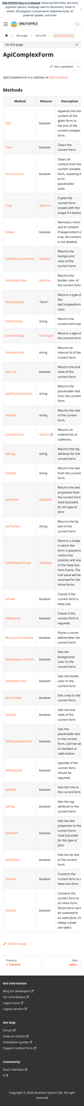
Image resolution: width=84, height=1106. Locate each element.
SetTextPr (12, 833)
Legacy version (15, 1009)
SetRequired (13, 770)
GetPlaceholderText (18, 394)
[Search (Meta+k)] (77, 24)
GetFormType (14, 336)
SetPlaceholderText (18, 741)
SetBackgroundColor (19, 659)
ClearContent (14, 174)
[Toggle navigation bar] (6, 24)
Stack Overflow (15, 1070)
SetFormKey (13, 698)
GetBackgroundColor (20, 259)
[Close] (81, 9)
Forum (9, 1030)
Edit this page (14, 944)
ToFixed (10, 879)
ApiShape (45, 563)
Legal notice (13, 1003)
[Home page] (6, 35)
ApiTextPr (45, 500)
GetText (10, 473)
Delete (9, 232)
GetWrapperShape (18, 563)
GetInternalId (14, 352)
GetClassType (14, 302)
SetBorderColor (16, 681)
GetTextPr (12, 500)
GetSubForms (14, 434)
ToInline (10, 910)
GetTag (10, 454)
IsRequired (12, 618)
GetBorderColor (16, 280)
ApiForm (45, 205)
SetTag (10, 806)
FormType (46, 336)
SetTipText (12, 860)
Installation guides (17, 1042)
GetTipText (12, 526)
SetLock (10, 715)
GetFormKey (14, 321)
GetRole (10, 415)
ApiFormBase (58, 77)
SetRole (10, 790)
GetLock (11, 372)
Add (8, 123)
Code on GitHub (15, 1036)
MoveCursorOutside (19, 638)
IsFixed (10, 599)
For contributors (16, 997)
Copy (8, 205)
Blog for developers (18, 991)
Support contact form (19, 1048)
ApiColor (45, 259)
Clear (9, 147)
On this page (14, 45)
